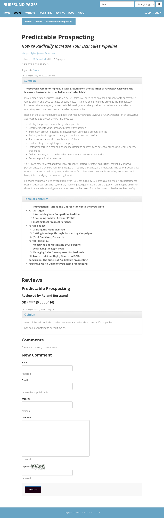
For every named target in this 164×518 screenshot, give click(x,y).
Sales (36, 70)
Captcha (26, 466)
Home (6, 12)
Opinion (29, 314)
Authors (30, 12)
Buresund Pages (20, 5)
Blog (71, 12)
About (81, 12)
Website (26, 398)
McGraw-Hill (39, 59)
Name (25, 362)
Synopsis (30, 81)
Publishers (45, 12)
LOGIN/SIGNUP (153, 12)
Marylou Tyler (29, 53)
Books (17, 12)
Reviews (60, 12)
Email (25, 380)
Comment (27, 417)
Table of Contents (36, 199)
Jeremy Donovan (46, 53)
